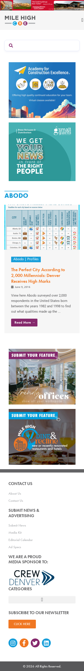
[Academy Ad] (42, 90)
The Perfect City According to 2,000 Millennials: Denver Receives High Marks (38, 275)
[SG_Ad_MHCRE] (42, 151)
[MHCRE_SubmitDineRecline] (42, 437)
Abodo (18, 259)
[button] (42, 599)
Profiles (33, 259)
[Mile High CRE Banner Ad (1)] (42, 5)
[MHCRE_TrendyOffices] (42, 376)
